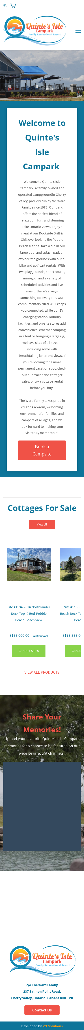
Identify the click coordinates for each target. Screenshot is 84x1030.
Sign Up (76, 5)
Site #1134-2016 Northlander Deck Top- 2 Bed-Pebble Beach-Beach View (28, 613)
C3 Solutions (53, 1026)
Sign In (62, 5)
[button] (42, 450)
